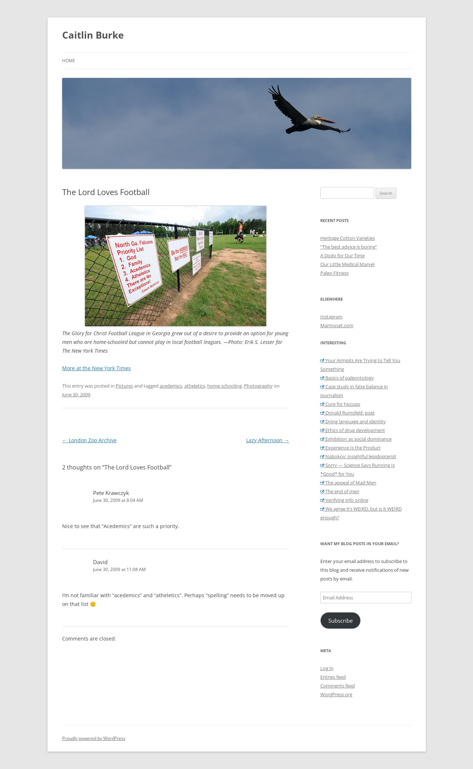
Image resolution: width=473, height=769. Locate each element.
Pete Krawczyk (111, 492)
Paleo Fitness (334, 273)
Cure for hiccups (340, 404)
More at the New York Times (96, 368)
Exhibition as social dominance (356, 439)
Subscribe (340, 620)
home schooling (224, 385)
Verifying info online (344, 500)
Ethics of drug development (352, 430)
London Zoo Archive (89, 440)
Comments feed (337, 685)
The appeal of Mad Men (348, 482)
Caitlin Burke (93, 34)
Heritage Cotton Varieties (347, 238)
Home (68, 61)
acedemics (171, 385)
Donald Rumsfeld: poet (347, 412)
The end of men (339, 491)
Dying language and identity (353, 421)
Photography (258, 385)
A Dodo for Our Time (342, 255)
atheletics (194, 385)
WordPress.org (336, 694)
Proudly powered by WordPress (93, 738)
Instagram (331, 316)
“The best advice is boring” (348, 246)
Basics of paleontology (347, 377)
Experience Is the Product (350, 447)
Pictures (124, 385)
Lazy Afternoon (267, 440)
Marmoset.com (336, 325)
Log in (326, 668)
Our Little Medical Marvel (347, 264)
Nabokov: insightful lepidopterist (358, 456)
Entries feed (333, 677)
